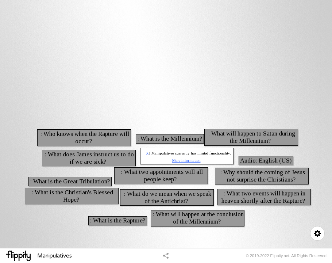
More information (186, 160)
